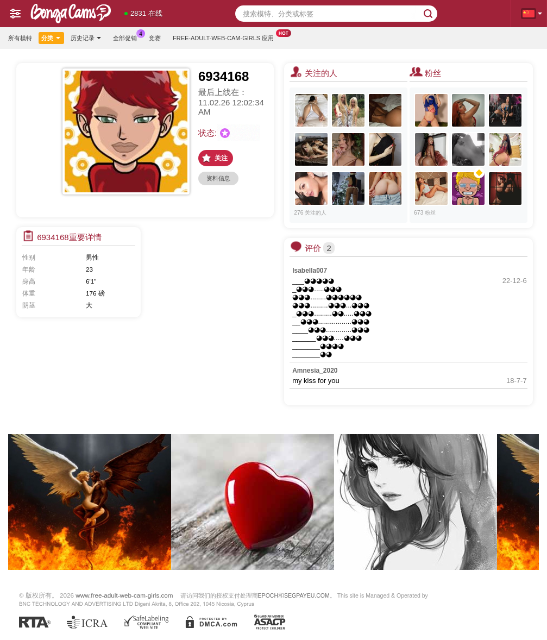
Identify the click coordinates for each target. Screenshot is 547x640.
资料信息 (218, 178)
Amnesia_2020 (314, 370)
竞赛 (155, 38)
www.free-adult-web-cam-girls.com (124, 595)
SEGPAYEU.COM (307, 595)
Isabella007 (309, 270)
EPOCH (268, 595)
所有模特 (20, 38)
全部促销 (127, 36)
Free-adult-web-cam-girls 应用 (226, 36)
